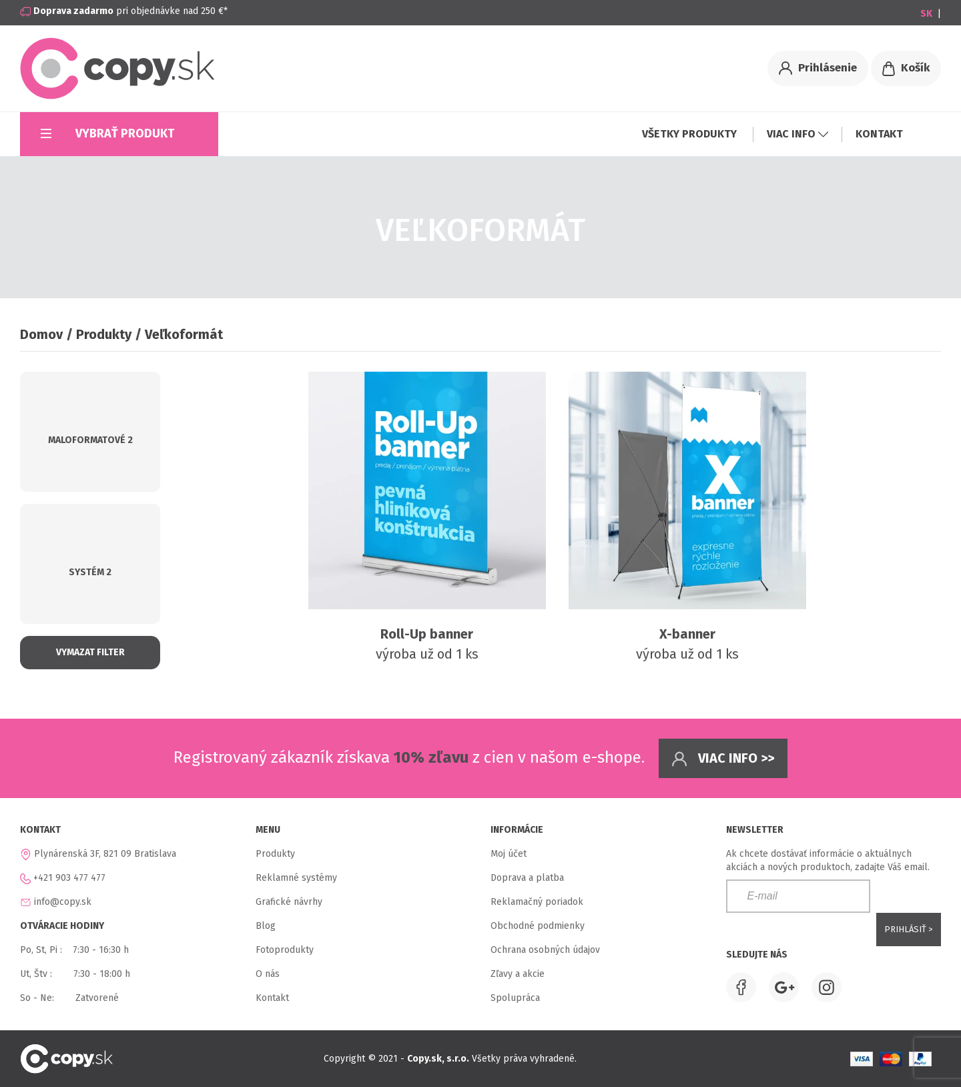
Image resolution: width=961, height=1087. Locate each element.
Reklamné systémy (296, 877)
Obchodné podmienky (538, 926)
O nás (268, 974)
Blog (266, 926)
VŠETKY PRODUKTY (690, 133)
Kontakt (272, 998)
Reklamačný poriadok (537, 902)
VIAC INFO (797, 133)
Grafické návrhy (289, 902)
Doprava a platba (527, 877)
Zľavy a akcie (518, 974)
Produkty (103, 334)
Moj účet (509, 853)
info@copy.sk (62, 902)
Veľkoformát (184, 334)
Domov (41, 334)
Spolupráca (515, 998)
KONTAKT (879, 133)
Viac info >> (723, 759)
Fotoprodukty (285, 950)
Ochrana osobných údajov (545, 950)
